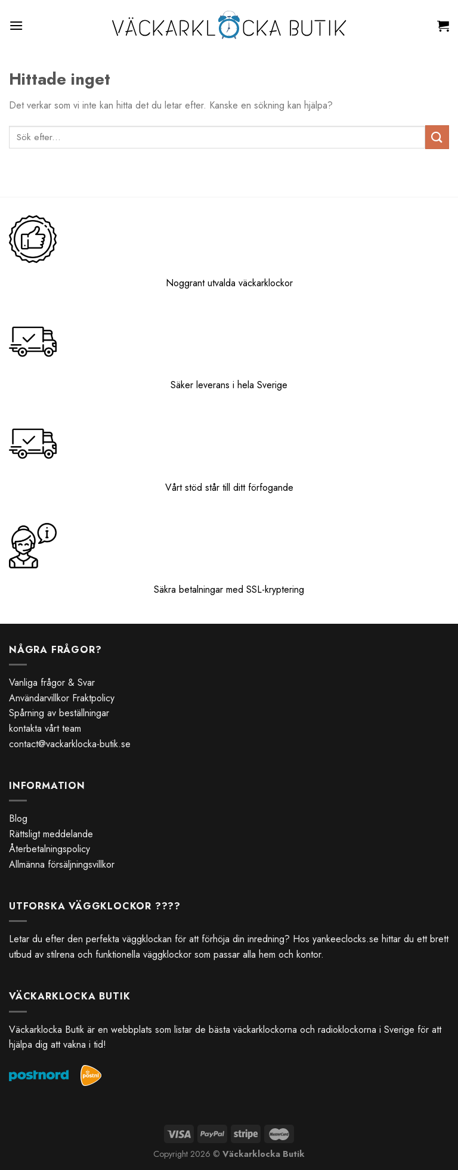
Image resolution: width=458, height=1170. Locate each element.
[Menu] (16, 25)
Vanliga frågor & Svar (52, 682)
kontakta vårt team (45, 728)
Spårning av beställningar (59, 713)
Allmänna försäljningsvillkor (61, 864)
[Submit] (437, 136)
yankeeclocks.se (345, 939)
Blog (18, 818)
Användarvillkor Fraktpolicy (61, 698)
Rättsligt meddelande (51, 834)
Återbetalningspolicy (49, 849)
